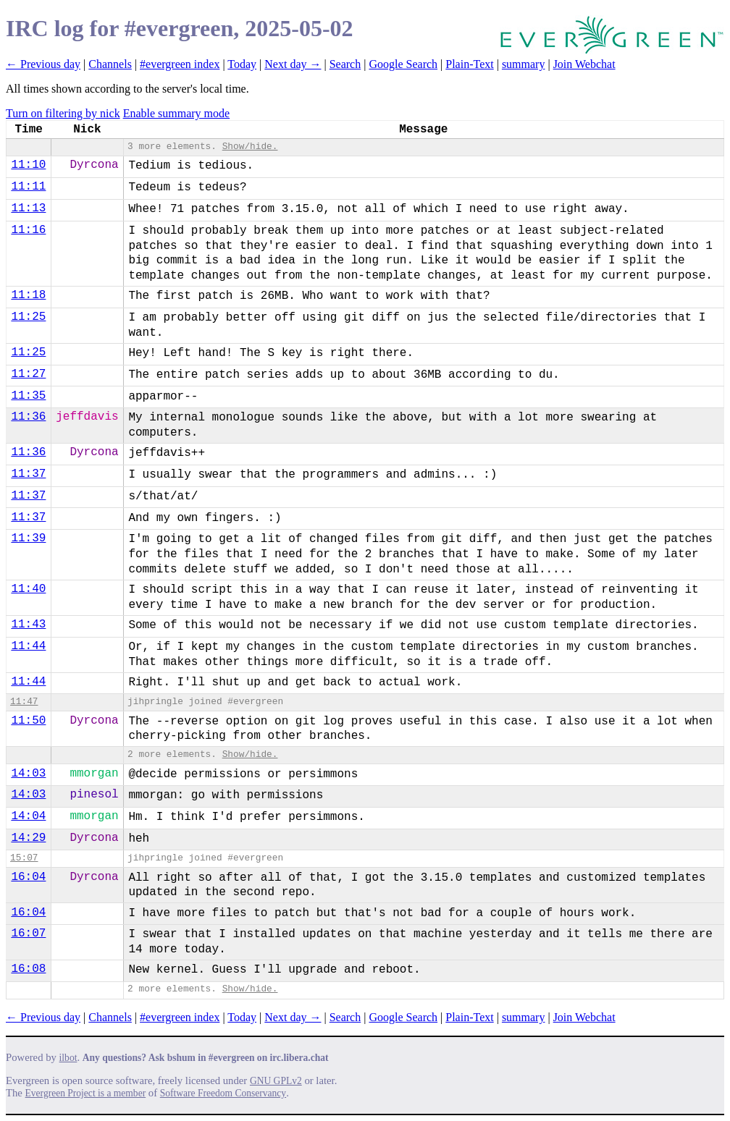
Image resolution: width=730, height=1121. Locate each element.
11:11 (28, 186)
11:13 (28, 208)
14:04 (28, 816)
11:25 (28, 316)
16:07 (28, 933)
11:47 (24, 701)
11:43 (28, 624)
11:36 (28, 416)
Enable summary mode (176, 113)
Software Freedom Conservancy (223, 1093)
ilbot (68, 1057)
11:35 (28, 395)
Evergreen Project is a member (85, 1093)
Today (241, 64)
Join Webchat (584, 64)
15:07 (24, 858)
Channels (110, 64)
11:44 (28, 646)
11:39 (28, 538)
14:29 (28, 838)
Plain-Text (469, 64)
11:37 (28, 474)
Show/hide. (250, 146)
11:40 (28, 589)
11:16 (28, 230)
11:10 (28, 165)
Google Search (403, 64)
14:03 (28, 773)
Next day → (292, 64)
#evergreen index (179, 64)
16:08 (28, 969)
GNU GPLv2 (276, 1080)
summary (523, 64)
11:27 (28, 374)
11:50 (28, 720)
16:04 (28, 877)
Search (345, 64)
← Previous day (43, 64)
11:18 (28, 295)
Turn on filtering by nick (63, 113)
